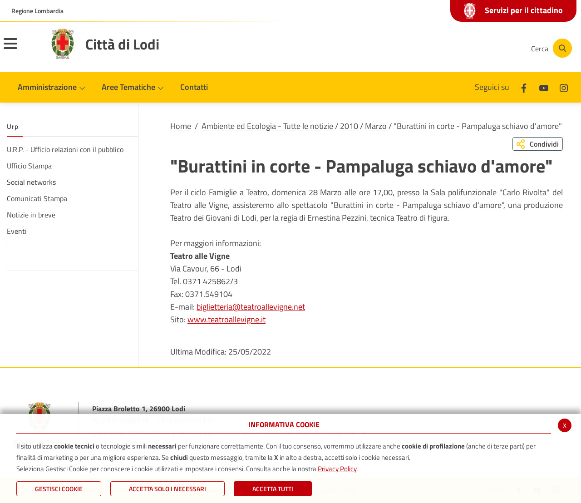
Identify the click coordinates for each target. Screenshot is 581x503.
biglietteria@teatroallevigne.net (251, 307)
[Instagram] (487, 48)
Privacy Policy (337, 469)
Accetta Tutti (272, 488)
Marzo (376, 126)
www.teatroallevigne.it (226, 319)
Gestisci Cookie (59, 488)
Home (180, 126)
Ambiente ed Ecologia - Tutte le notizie (267, 126)
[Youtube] (460, 48)
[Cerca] (550, 48)
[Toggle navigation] (22, 49)
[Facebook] (433, 48)
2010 (349, 126)
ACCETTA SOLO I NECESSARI (167, 488)
